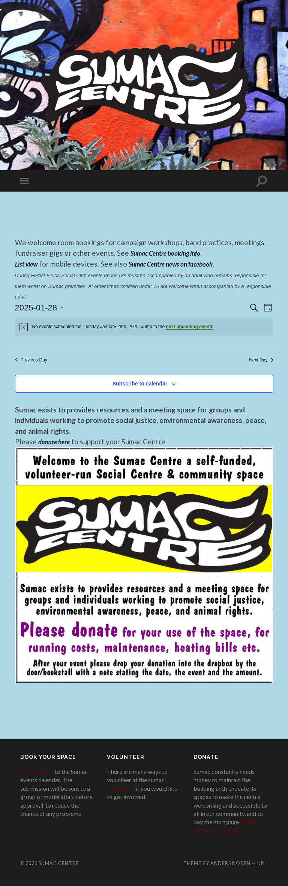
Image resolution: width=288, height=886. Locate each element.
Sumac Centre (59, 863)
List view (28, 263)
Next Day (261, 360)
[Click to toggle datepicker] (39, 307)
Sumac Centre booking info (170, 253)
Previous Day (31, 360)
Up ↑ (262, 863)
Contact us (121, 788)
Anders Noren (230, 863)
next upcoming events (189, 326)
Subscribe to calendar (139, 384)
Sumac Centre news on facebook (179, 263)
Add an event (37, 771)
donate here (56, 441)
